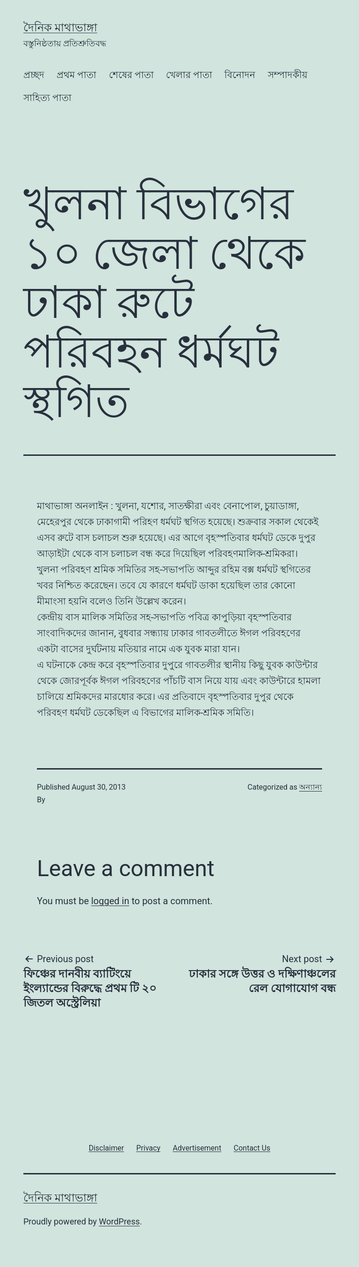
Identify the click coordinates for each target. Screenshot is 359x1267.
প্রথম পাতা (76, 74)
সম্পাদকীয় (288, 74)
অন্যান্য (310, 787)
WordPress (119, 1221)
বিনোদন (239, 74)
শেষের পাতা (131, 74)
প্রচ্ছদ (33, 74)
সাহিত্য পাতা (47, 97)
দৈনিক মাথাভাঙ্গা (60, 27)
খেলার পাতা (189, 74)
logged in (110, 901)
